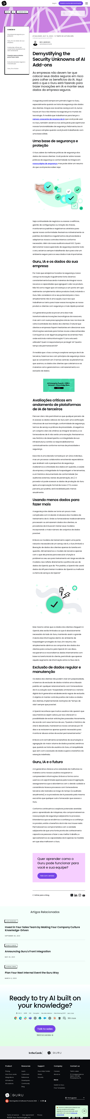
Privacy (39, 1115)
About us (57, 1074)
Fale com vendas (47, 876)
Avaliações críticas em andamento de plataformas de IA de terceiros (16, 49)
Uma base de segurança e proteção (15, 35)
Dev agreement (28, 1115)
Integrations (9, 1077)
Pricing (7, 1071)
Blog (23, 1087)
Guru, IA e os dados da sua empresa (15, 41)
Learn (23, 1071)
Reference (25, 1077)
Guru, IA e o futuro (12, 68)
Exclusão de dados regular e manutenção (16, 62)
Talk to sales (74, 1071)
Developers (26, 1080)
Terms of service (13, 1115)
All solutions (9, 1083)
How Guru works (11, 1074)
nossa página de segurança (45, 163)
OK (84, 1111)
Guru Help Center (44, 1071)
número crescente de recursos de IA (49, 119)
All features (9, 1080)
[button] (86, 3)
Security (40, 1077)
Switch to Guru (59, 1085)
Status (40, 1074)
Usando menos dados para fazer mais (15, 56)
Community (26, 1083)
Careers (57, 1071)
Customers (25, 1074)
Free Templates (59, 1088)
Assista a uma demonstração (70, 3)
